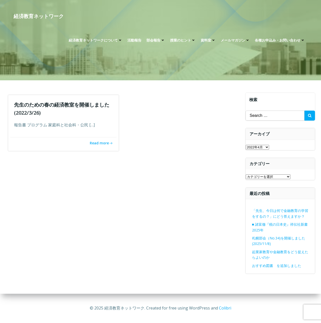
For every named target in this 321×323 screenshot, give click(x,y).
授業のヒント (183, 40)
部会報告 (155, 40)
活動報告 (134, 40)
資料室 (208, 40)
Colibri (225, 308)
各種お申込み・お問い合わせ (280, 40)
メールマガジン (235, 40)
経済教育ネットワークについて (95, 40)
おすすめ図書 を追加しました (276, 265)
